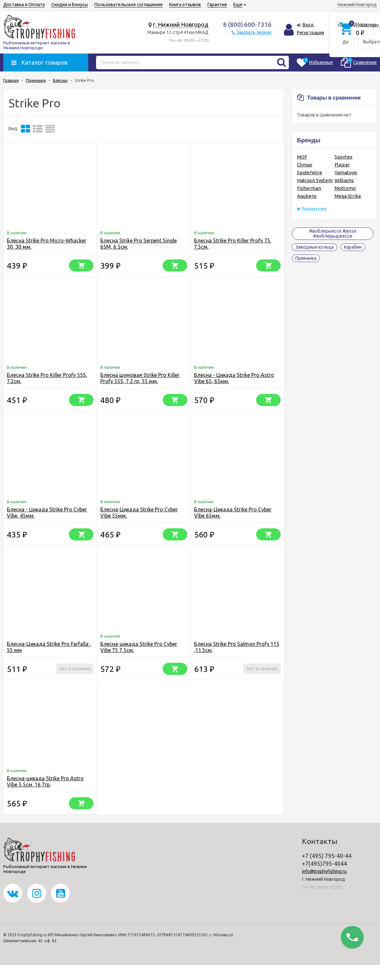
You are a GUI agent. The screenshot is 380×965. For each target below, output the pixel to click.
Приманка (305, 258)
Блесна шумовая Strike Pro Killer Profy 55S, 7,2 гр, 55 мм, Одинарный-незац (139, 381)
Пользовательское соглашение (128, 4)
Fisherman (309, 188)
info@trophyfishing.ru (324, 871)
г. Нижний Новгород (180, 24)
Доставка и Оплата (24, 4)
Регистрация (310, 32)
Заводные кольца (314, 247)
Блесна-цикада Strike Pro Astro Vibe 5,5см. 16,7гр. (45, 781)
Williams (344, 180)
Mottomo (345, 188)
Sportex (344, 157)
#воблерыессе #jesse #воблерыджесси (332, 233)
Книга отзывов (185, 4)
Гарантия (217, 4)
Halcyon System (315, 180)
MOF (302, 157)
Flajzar (342, 164)
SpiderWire (309, 172)
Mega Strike (348, 196)
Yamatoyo (346, 172)
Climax (304, 164)
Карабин (353, 247)
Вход (308, 24)
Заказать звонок (254, 32)
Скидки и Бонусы (69, 4)
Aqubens (307, 196)
